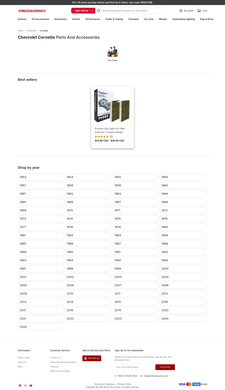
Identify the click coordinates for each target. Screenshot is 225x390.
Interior (76, 19)
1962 (70, 193)
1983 (118, 235)
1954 (70, 177)
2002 (70, 277)
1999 (118, 268)
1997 (23, 268)
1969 (23, 210)
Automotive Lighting (183, 19)
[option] (112, 55)
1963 (118, 193)
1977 (23, 227)
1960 (164, 185)
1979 (118, 227)
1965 (23, 202)
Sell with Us (91, 358)
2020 (165, 310)
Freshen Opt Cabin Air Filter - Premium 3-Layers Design (111, 130)
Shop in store (24, 357)
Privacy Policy (124, 384)
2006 (70, 285)
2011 (117, 293)
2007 (118, 285)
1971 (117, 210)
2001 (23, 277)
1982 (70, 235)
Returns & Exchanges (60, 371)
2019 (118, 310)
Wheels (163, 19)
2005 (23, 285)
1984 (164, 235)
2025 (23, 327)
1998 (70, 268)
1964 (164, 193)
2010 (70, 293)
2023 (118, 318)
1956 (164, 177)
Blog (20, 366)
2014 (70, 302)
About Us (22, 362)
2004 (165, 277)
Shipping (54, 366)
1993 (23, 260)
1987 (118, 243)
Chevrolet (31, 30)
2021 (23, 318)
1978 (70, 227)
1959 (118, 185)
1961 (23, 193)
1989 (23, 252)
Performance (93, 19)
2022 (70, 318)
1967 (118, 202)
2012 (164, 293)
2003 (118, 277)
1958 (70, 185)
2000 (165, 268)
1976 (164, 218)
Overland (133, 19)
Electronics (61, 19)
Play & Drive (206, 19)
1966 (70, 202)
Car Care (149, 19)
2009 (23, 293)
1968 (164, 202)
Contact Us (55, 357)
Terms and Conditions (104, 384)
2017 (23, 310)
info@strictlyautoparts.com (155, 376)
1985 (23, 243)
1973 (23, 218)
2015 (118, 302)
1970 (70, 210)
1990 (70, 252)
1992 (164, 252)
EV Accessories (40, 19)
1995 (118, 260)
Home (20, 30)
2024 (165, 318)
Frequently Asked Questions (63, 362)
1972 (164, 210)
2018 (70, 310)
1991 (117, 252)
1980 (164, 227)
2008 (165, 285)
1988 (164, 243)
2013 (23, 302)
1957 (23, 185)
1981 (23, 235)
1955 (118, 177)
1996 (164, 260)
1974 (70, 218)
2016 (164, 302)
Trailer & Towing (114, 19)
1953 (23, 177)
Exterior (22, 19)
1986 (70, 243)
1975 (118, 218)
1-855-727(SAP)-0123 (127, 376)
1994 (70, 260)
